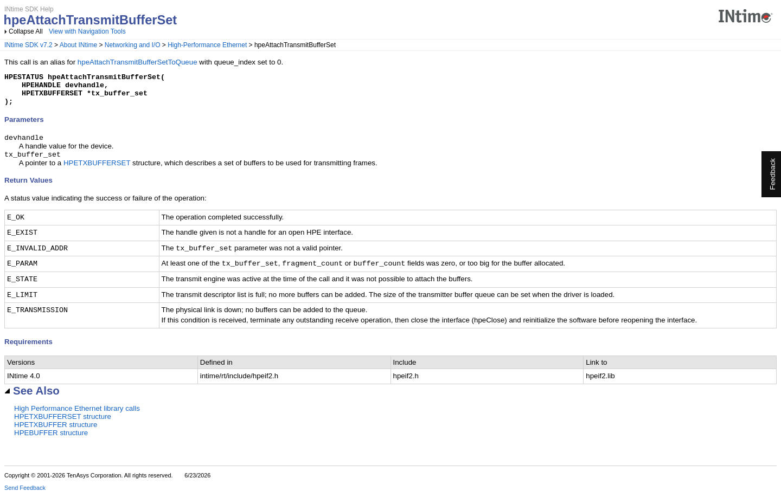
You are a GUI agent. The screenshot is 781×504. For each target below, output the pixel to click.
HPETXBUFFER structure (55, 433)
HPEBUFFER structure (51, 441)
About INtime (78, 45)
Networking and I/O (133, 45)
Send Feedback (25, 496)
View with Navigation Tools (87, 31)
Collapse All (26, 31)
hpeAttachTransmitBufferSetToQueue (137, 62)
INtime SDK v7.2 (28, 45)
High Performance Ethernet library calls (77, 417)
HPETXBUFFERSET (96, 171)
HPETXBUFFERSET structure (62, 425)
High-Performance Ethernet (207, 45)
